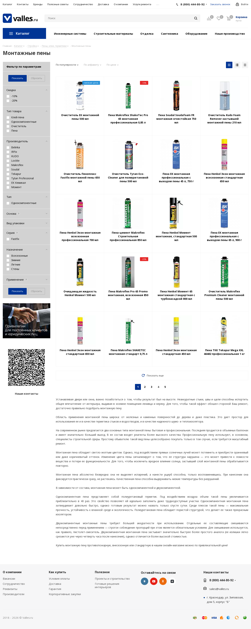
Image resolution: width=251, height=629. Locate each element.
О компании (12, 572)
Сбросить (36, 78)
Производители (13, 594)
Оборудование (196, 33)
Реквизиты (10, 589)
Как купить (57, 572)
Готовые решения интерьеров (107, 585)
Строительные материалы (113, 33)
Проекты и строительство (112, 578)
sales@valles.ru (219, 589)
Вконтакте (144, 581)
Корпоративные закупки (65, 594)
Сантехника (169, 33)
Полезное (102, 572)
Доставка (55, 584)
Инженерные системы (70, 33)
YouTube (153, 581)
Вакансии (9, 578)
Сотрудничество (14, 584)
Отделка (146, 33)
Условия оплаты (59, 578)
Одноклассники (163, 581)
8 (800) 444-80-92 (221, 580)
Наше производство (230, 33)
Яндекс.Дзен (172, 581)
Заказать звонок (220, 4)
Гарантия (55, 589)
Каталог (22, 33)
